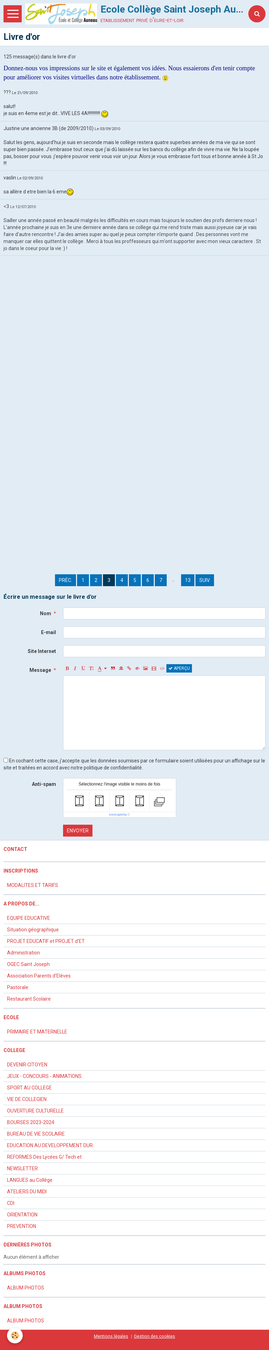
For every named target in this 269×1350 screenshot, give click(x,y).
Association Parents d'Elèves (39, 976)
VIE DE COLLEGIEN (27, 1099)
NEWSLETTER (22, 1168)
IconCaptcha (118, 814)
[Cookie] (15, 1335)
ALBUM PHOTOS (25, 1288)
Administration (23, 952)
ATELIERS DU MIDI (27, 1191)
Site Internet (42, 651)
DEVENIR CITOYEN (27, 1064)
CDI (10, 1203)
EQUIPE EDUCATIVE (28, 918)
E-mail (48, 632)
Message (40, 670)
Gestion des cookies (154, 1336)
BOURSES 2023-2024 (30, 1122)
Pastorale (17, 987)
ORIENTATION (22, 1214)
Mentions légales (111, 1336)
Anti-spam (44, 784)
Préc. (65, 580)
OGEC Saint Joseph (28, 964)
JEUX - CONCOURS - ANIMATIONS (44, 1076)
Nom (45, 613)
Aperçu (179, 668)
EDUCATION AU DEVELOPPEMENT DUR (50, 1145)
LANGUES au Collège (30, 1180)
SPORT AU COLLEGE (29, 1087)
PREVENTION (21, 1226)
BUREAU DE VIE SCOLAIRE (36, 1134)
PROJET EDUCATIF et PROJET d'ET (46, 941)
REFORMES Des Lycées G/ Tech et (44, 1157)
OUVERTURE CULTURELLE (35, 1111)
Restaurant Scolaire (29, 999)
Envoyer (78, 830)
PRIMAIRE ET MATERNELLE (37, 1032)
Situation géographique (33, 929)
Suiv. (204, 580)
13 (188, 580)
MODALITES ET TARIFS (32, 885)
